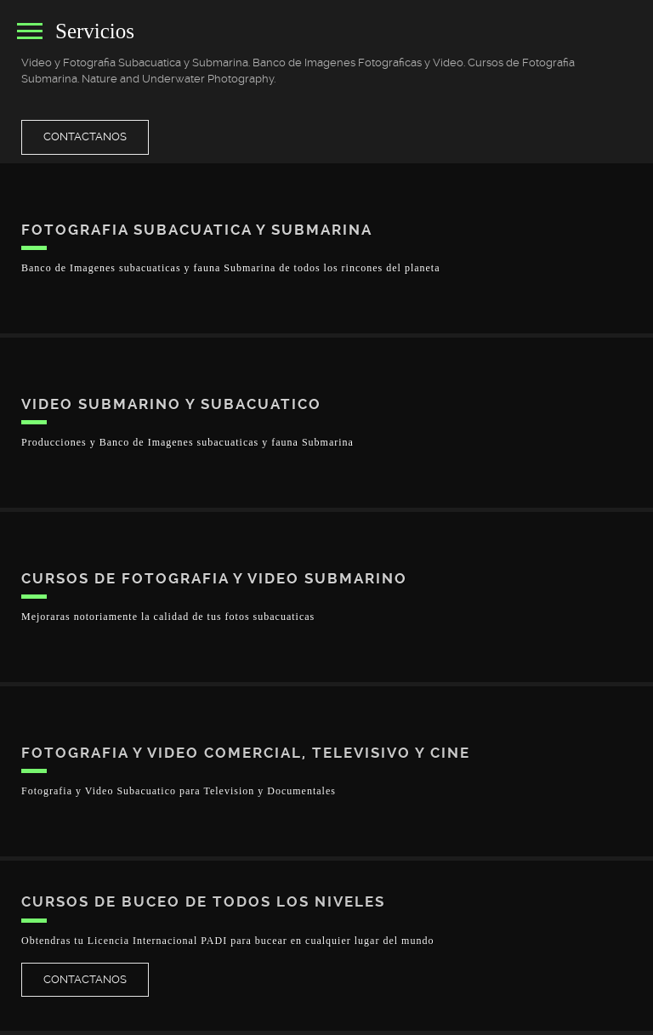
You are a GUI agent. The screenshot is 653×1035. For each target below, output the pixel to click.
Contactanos (85, 136)
